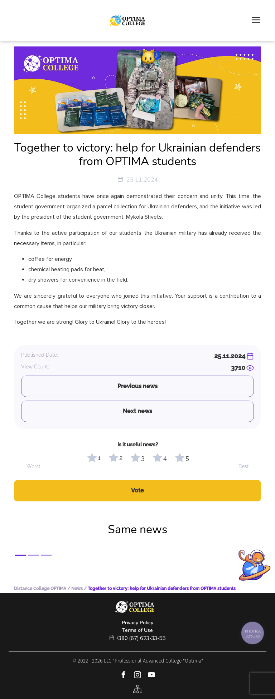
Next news (137, 411)
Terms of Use (137, 630)
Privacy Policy (137, 622)
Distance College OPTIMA (40, 588)
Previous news (137, 386)
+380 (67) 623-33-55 (141, 638)
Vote (137, 490)
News (77, 588)
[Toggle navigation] (256, 20)
